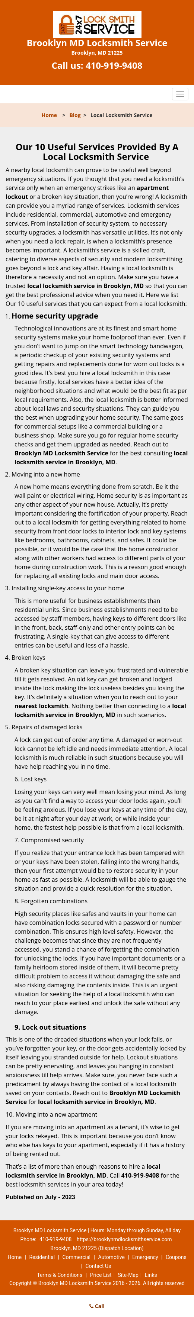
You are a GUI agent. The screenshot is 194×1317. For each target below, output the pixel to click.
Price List (101, 1275)
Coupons (176, 1257)
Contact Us (98, 1266)
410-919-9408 (114, 65)
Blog (74, 115)
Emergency (145, 1257)
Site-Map (128, 1275)
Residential (42, 1257)
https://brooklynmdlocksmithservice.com (124, 1239)
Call (97, 1306)
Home (49, 115)
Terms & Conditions (59, 1275)
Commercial (76, 1257)
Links (151, 1275)
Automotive (111, 1257)
